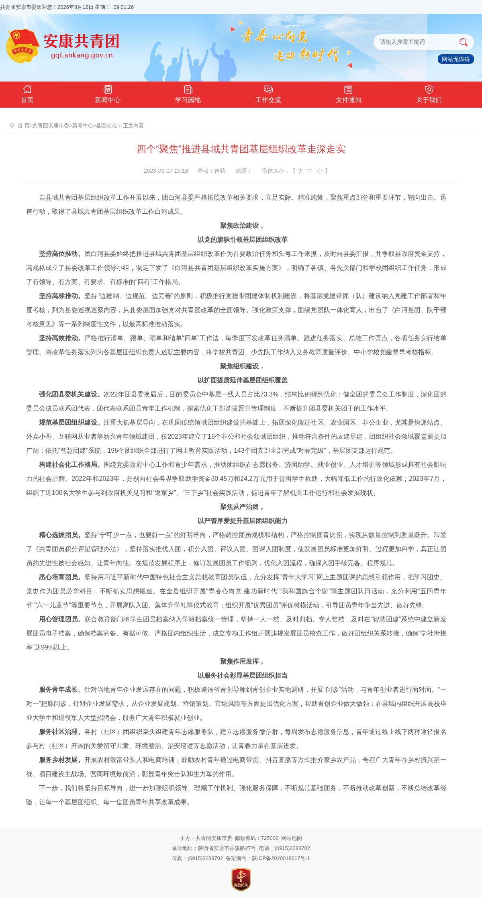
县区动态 (106, 126)
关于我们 (429, 93)
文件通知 (349, 93)
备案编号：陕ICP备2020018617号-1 (268, 858)
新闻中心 (107, 93)
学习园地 (188, 93)
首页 (27, 93)
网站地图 (291, 838)
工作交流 (268, 93)
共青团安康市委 (51, 126)
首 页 (24, 126)
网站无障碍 (456, 59)
